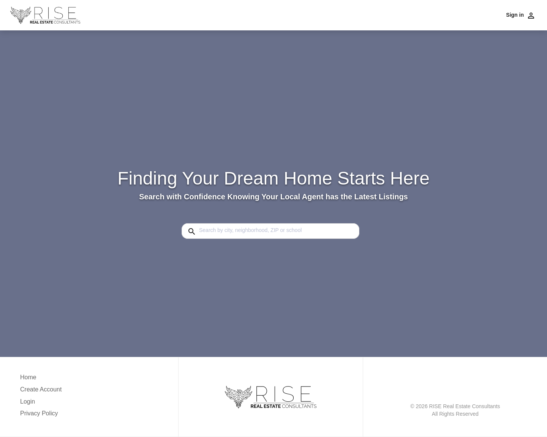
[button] (41, 404)
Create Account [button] (41, 389)
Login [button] (27, 401)
